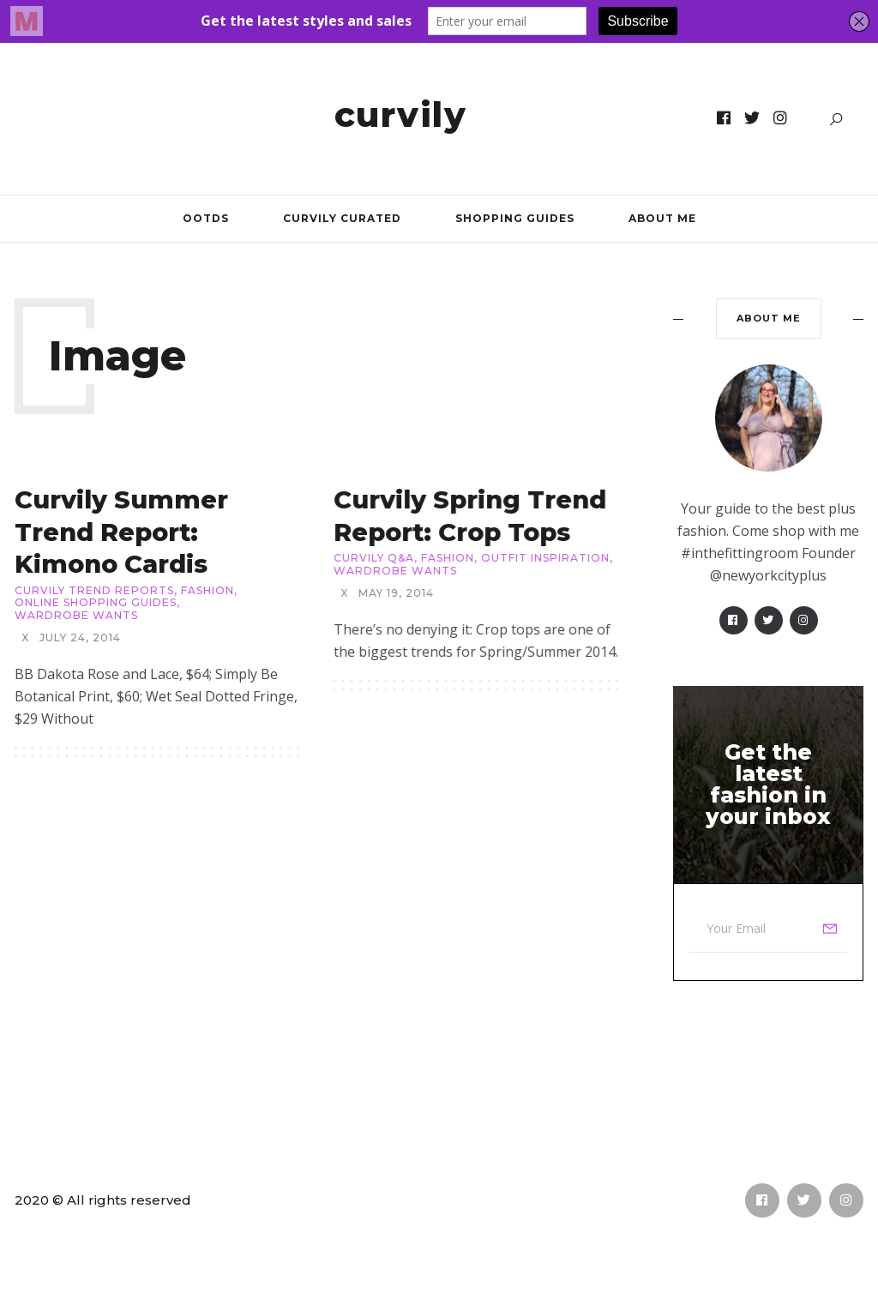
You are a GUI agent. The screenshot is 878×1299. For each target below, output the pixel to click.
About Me (662, 218)
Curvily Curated (342, 218)
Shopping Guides (514, 218)
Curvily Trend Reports (94, 591)
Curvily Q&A (374, 558)
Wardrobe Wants (76, 616)
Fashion (207, 591)
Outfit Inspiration (545, 558)
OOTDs (206, 218)
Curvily (400, 114)
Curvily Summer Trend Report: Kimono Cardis (121, 531)
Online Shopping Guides (96, 603)
